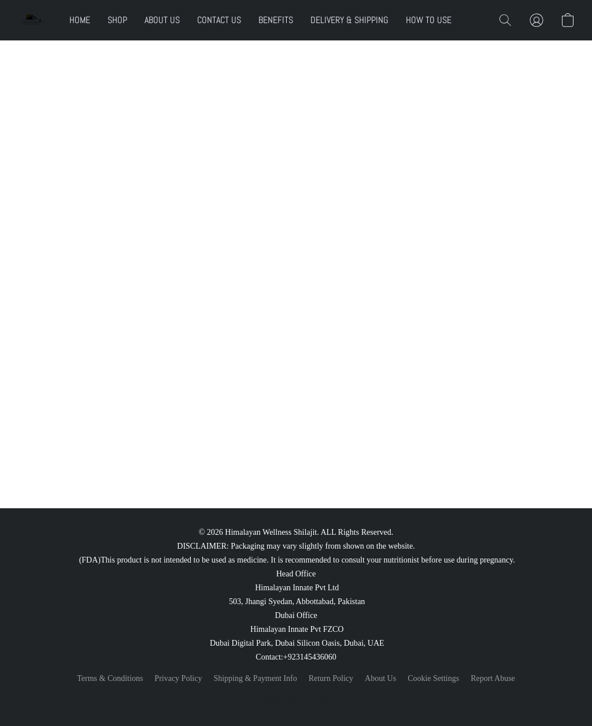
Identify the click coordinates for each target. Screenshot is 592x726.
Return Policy (331, 678)
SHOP (117, 20)
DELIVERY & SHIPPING (349, 20)
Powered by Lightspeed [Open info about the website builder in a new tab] (296, 701)
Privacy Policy (178, 678)
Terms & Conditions (110, 678)
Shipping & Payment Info (255, 678)
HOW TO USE (429, 20)
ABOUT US (162, 20)
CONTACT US (219, 20)
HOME (79, 20)
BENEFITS (275, 20)
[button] (31, 20)
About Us (380, 678)
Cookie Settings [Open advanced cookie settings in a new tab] (433, 678)
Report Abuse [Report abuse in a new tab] (493, 678)
